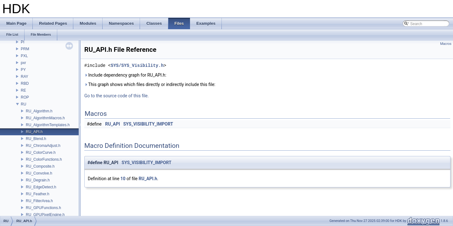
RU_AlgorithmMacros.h (45, 118)
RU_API (112, 123)
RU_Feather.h (37, 194)
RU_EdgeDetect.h (41, 187)
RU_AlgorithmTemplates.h (48, 125)
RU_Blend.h (36, 139)
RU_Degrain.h (38, 180)
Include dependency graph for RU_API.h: (125, 75)
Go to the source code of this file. (116, 95)
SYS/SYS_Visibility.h (137, 65)
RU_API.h (34, 132)
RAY (24, 76)
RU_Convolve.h (39, 173)
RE (23, 90)
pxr (23, 63)
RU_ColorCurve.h (41, 152)
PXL (24, 56)
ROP (25, 97)
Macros (445, 44)
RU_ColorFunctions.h (44, 159)
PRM (25, 49)
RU (23, 104)
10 (123, 178)
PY (23, 69)
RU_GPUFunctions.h (43, 208)
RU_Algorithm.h (39, 111)
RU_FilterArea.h (39, 201)
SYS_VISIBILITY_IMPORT (148, 123)
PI (22, 42)
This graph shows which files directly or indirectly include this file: (149, 84)
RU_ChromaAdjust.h (43, 145)
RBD (25, 83)
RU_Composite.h (40, 166)
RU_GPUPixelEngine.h (45, 215)
